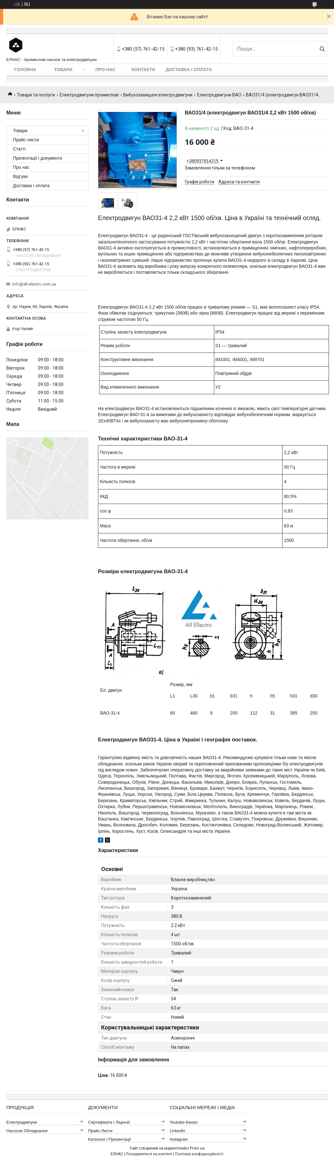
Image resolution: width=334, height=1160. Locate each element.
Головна (25, 69)
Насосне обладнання (26, 1130)
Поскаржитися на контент (149, 1154)
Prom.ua (197, 1148)
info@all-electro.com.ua (34, 284)
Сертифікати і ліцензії (109, 1122)
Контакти (143, 69)
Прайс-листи (26, 139)
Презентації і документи (37, 158)
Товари (63, 69)
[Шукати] (322, 49)
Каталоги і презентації (109, 1139)
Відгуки (20, 176)
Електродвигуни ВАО (219, 94)
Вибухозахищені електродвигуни (157, 94)
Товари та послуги (36, 94)
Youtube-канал (183, 1122)
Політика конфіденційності (199, 1154)
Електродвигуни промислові (89, 94)
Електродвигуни (21, 1122)
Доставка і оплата (189, 69)
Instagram (179, 1139)
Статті (19, 148)
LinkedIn (177, 1130)
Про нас (105, 69)
